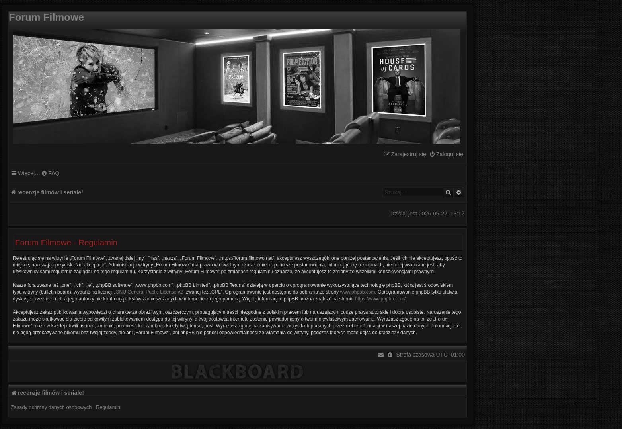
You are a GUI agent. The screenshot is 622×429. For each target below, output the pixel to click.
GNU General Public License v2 (149, 292)
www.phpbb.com (357, 292)
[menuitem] (446, 154)
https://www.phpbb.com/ (380, 299)
